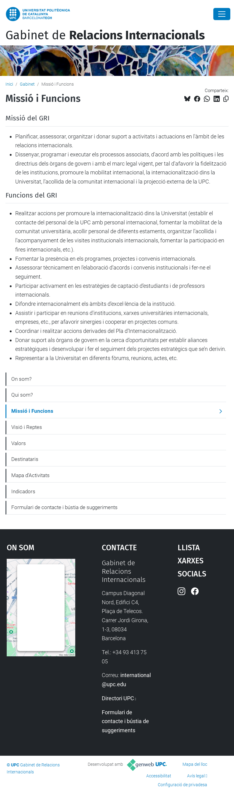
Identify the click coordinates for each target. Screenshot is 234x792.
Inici (9, 84)
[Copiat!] (226, 98)
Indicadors (23, 491)
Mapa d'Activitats (30, 475)
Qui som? (22, 395)
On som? (21, 379)
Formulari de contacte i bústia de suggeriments (64, 507)
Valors (18, 443)
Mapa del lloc (195, 764)
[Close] (221, 14)
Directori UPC (118, 698)
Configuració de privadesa (182, 784)
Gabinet (27, 84)
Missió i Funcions (32, 411)
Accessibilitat (158, 775)
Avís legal (196, 775)
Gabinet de (105, 35)
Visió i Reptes (26, 427)
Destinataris (24, 459)
